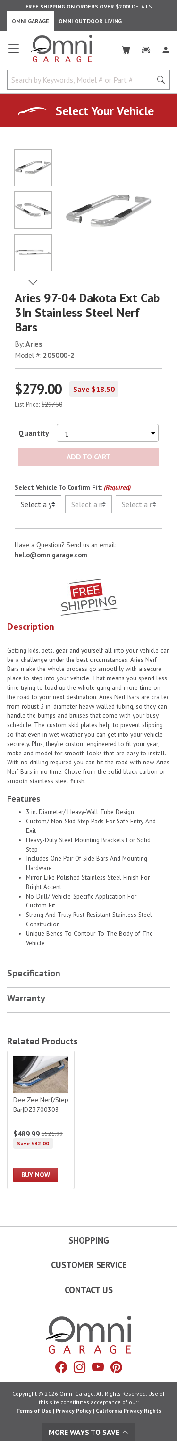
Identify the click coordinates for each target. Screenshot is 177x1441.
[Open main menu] (13, 52)
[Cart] (126, 48)
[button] (88, 628)
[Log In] (165, 48)
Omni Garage (30, 21)
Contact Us (89, 1290)
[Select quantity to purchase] (108, 433)
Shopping (88, 1240)
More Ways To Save (89, 1432)
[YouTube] (98, 1367)
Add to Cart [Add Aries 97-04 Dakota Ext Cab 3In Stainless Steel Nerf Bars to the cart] (88, 456)
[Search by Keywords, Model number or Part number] (82, 79)
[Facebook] (61, 1367)
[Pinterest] (116, 1367)
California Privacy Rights (128, 1410)
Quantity (33, 433)
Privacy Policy (74, 1410)
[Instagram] (79, 1367)
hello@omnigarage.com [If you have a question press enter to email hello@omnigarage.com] (51, 555)
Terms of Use (33, 1410)
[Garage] (146, 48)
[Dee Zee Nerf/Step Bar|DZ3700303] (40, 1119)
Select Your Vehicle (105, 111)
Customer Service (88, 1265)
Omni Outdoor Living (90, 21)
